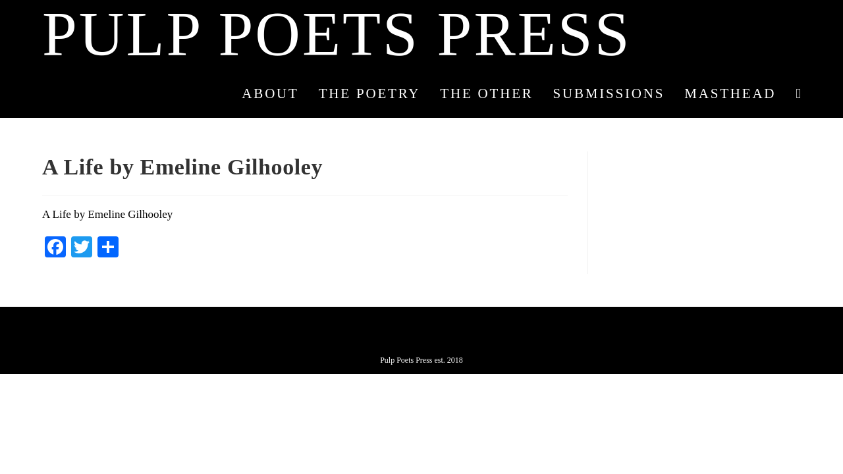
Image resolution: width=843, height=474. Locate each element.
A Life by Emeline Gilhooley (107, 214)
